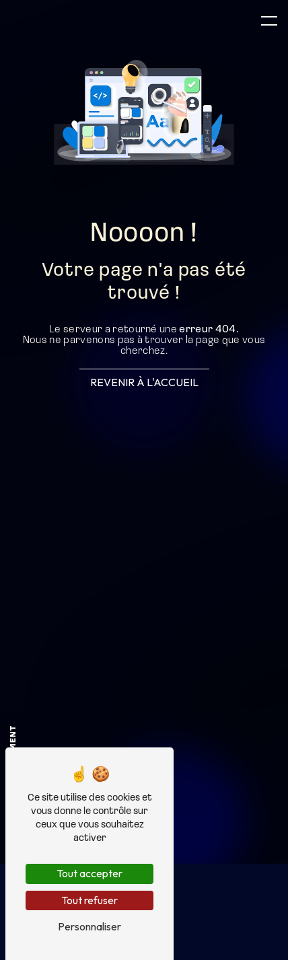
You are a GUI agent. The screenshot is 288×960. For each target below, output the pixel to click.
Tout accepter (89, 873)
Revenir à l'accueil (144, 382)
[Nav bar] (269, 20)
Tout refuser (89, 900)
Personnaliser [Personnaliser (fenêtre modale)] (89, 926)
